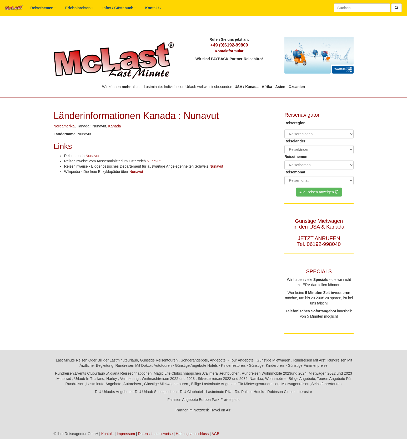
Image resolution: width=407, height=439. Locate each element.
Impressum (126, 434)
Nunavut (92, 156)
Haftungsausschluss (192, 434)
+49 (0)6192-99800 (229, 45)
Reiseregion (294, 123)
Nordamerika (64, 126)
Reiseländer (294, 141)
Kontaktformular (229, 51)
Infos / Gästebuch (119, 8)
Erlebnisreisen (79, 8)
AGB (215, 434)
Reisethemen (43, 8)
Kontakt (153, 8)
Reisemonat (294, 172)
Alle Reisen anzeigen (319, 192)
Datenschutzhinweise (155, 434)
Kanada (114, 126)
